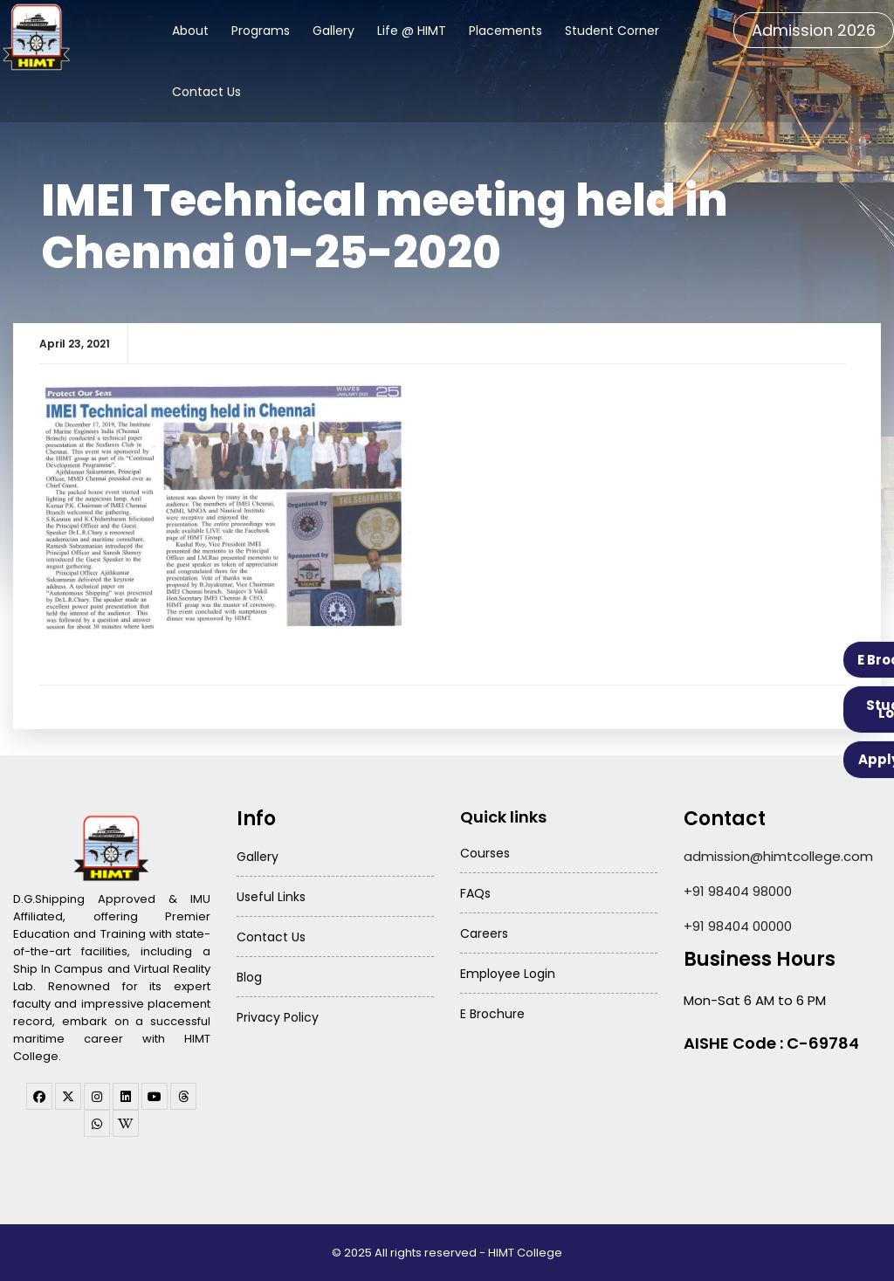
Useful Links (271, 897)
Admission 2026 (814, 30)
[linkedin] (126, 1096)
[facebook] (39, 1096)
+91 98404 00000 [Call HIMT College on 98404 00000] (738, 926)
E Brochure (492, 1014)
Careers (484, 933)
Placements (505, 30)
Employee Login (507, 973)
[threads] (183, 1096)
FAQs (475, 893)
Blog (249, 977)
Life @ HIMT (411, 30)
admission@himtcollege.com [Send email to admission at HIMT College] (778, 856)
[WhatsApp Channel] (97, 1123)
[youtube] (154, 1096)
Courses (485, 853)
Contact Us (206, 91)
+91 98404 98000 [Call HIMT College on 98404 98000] (738, 891)
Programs (260, 30)
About (190, 30)
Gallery (333, 30)
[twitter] (68, 1096)
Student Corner (612, 30)
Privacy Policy (278, 1017)
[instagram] (97, 1096)
